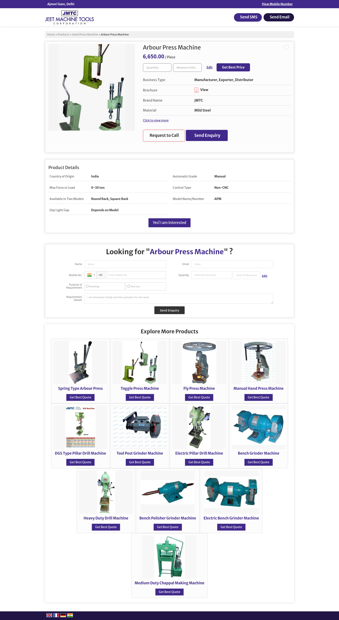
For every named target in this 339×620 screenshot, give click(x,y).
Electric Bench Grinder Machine (231, 518)
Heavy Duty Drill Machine (106, 518)
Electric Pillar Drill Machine (199, 453)
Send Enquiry (207, 135)
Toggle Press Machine (140, 388)
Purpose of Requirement (74, 286)
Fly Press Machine (199, 388)
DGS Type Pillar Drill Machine (80, 453)
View (201, 90)
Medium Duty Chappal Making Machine (170, 583)
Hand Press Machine (85, 34)
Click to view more (156, 120)
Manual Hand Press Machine (258, 388)
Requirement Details (74, 299)
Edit (210, 67)
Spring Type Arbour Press (80, 388)
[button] (277, 4)
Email (185, 264)
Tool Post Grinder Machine (140, 453)
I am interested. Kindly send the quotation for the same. (178, 298)
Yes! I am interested (169, 222)
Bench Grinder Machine (258, 453)
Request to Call (164, 135)
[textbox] (187, 67)
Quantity (184, 275)
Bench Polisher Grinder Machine (167, 518)
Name (78, 264)
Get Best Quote (80, 397)
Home (51, 34)
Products (63, 34)
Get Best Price (233, 67)
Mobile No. (75, 275)
